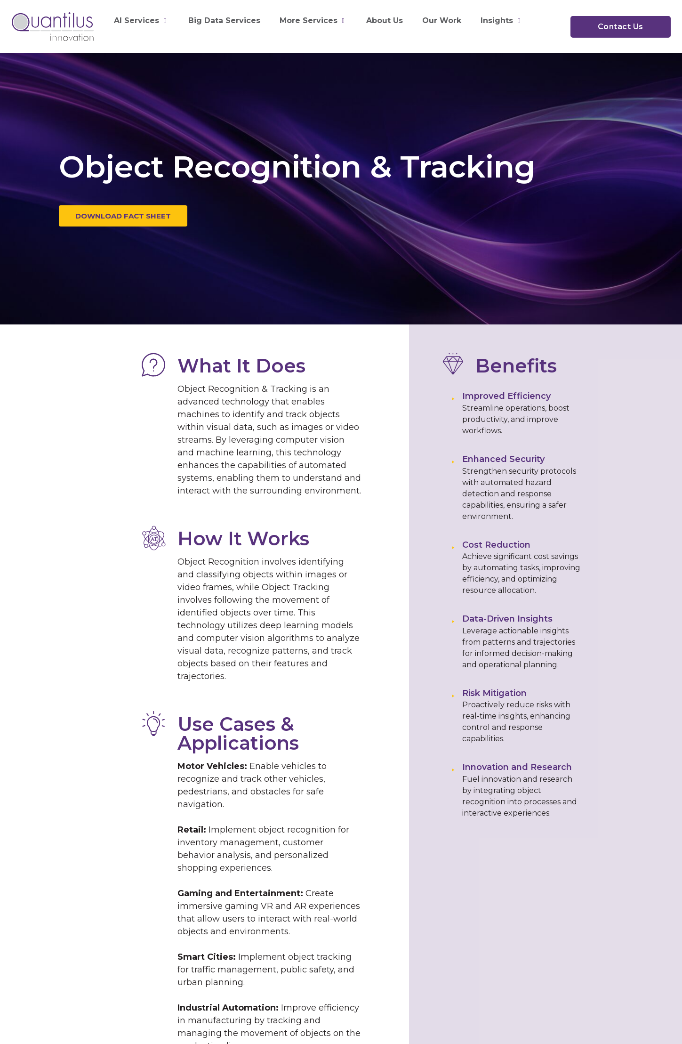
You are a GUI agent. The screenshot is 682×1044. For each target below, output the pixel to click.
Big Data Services (224, 20)
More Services (313, 20)
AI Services (141, 20)
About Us (384, 20)
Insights (501, 20)
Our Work (441, 20)
